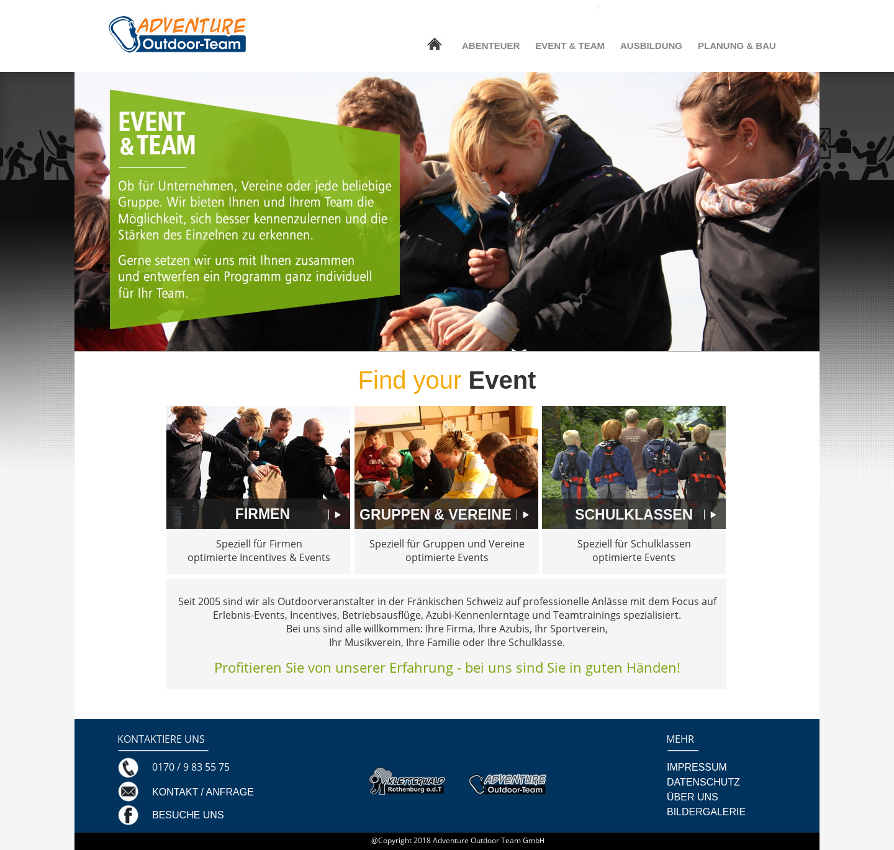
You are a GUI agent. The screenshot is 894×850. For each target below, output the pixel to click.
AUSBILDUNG (651, 45)
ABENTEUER (491, 45)
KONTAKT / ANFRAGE (203, 792)
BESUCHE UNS (188, 815)
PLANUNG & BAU (737, 45)
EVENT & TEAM (570, 45)
